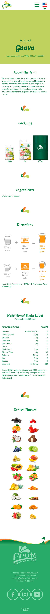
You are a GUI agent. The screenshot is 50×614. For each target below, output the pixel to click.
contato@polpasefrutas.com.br (25, 578)
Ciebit (25, 610)
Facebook (13, 594)
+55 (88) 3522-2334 (25, 581)
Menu (37, 5)
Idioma (45, 5)
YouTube (37, 594)
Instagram (25, 594)
